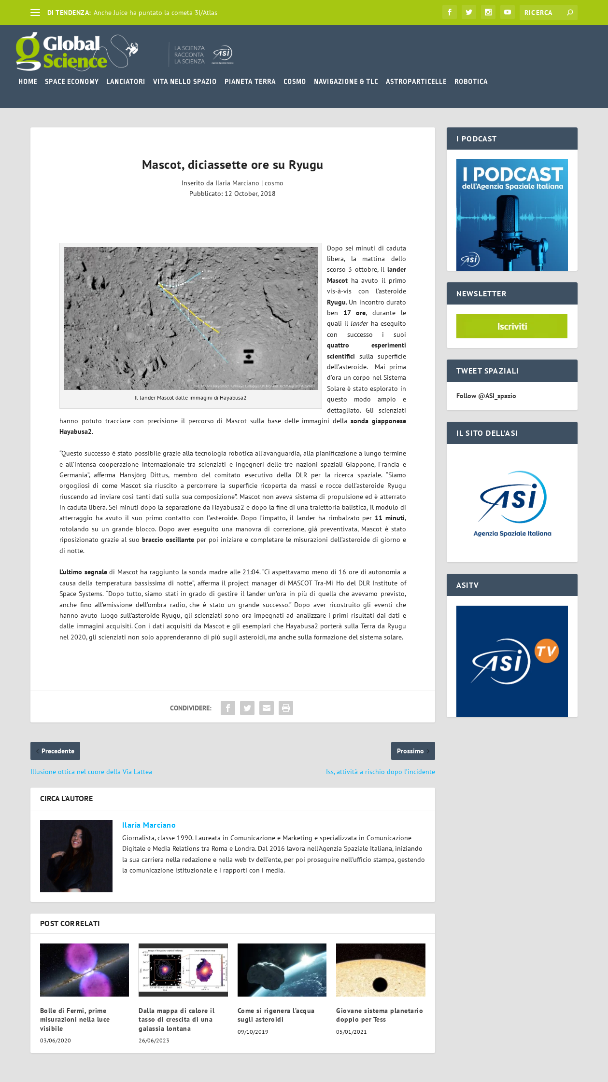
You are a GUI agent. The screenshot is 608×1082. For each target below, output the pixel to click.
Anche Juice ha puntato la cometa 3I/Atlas (155, 12)
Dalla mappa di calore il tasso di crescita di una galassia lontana (176, 1019)
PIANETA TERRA (250, 81)
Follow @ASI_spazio (486, 395)
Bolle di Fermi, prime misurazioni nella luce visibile (75, 1019)
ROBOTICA (471, 81)
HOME (27, 81)
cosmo (274, 183)
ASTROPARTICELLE (416, 81)
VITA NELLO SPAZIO (185, 81)
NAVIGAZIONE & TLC (346, 81)
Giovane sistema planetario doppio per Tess (379, 1015)
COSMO (294, 81)
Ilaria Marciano (237, 183)
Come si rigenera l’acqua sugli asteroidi (276, 1015)
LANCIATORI (125, 81)
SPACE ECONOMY (72, 81)
